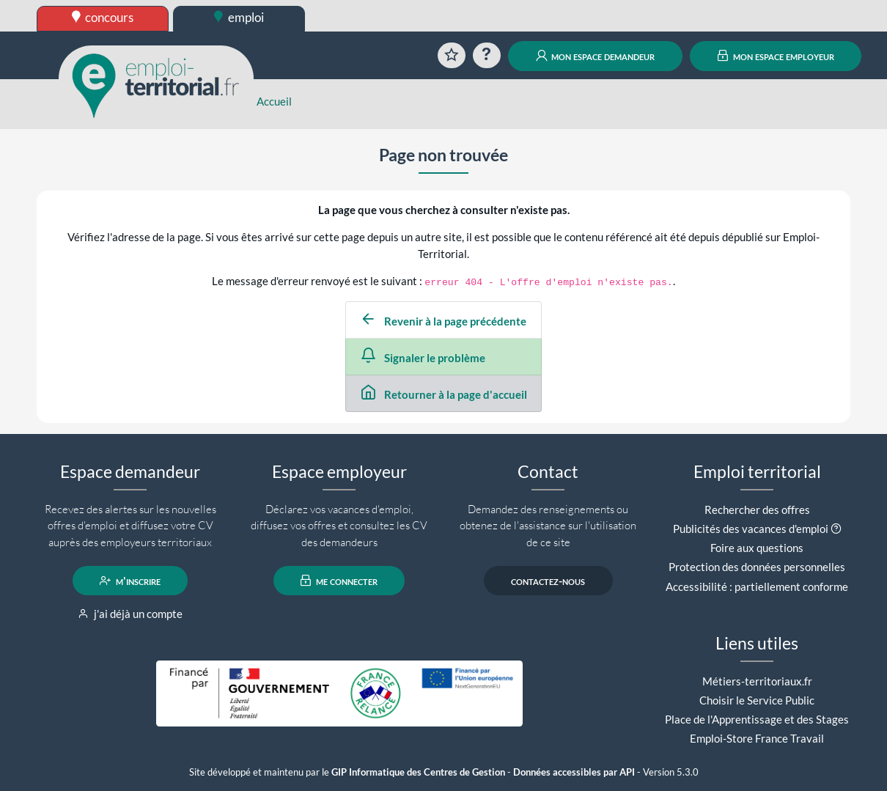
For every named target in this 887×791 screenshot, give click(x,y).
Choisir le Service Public (756, 700)
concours (103, 17)
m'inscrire (130, 580)
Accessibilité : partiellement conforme (757, 586)
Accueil (274, 101)
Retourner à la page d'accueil (444, 394)
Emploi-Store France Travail (757, 738)
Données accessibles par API (574, 772)
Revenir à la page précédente (443, 321)
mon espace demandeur (595, 55)
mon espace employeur (776, 55)
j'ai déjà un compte (130, 613)
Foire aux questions (756, 547)
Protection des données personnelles (757, 566)
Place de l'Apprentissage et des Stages (757, 719)
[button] (836, 528)
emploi (239, 17)
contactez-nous (548, 580)
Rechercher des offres (757, 509)
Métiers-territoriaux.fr (757, 681)
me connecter (339, 580)
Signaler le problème (423, 357)
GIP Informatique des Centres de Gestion (418, 772)
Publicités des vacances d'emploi (750, 528)
